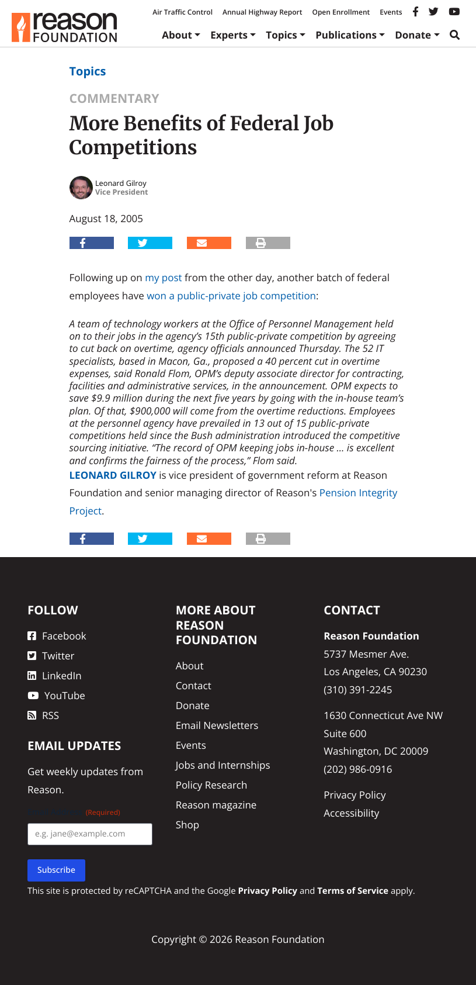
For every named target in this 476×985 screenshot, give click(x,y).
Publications (346, 35)
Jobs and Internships (223, 765)
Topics (281, 35)
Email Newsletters (217, 725)
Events (391, 12)
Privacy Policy (354, 794)
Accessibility (351, 813)
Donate (413, 35)
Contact (193, 685)
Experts (229, 35)
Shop (187, 824)
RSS (43, 715)
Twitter (50, 655)
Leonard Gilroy (113, 475)
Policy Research (212, 785)
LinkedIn (54, 675)
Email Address (73, 812)
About (177, 35)
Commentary (114, 98)
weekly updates (82, 771)
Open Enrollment (341, 12)
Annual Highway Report (262, 12)
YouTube (56, 695)
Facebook (56, 635)
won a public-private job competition (231, 295)
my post (163, 277)
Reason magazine (216, 804)
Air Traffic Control (182, 12)
